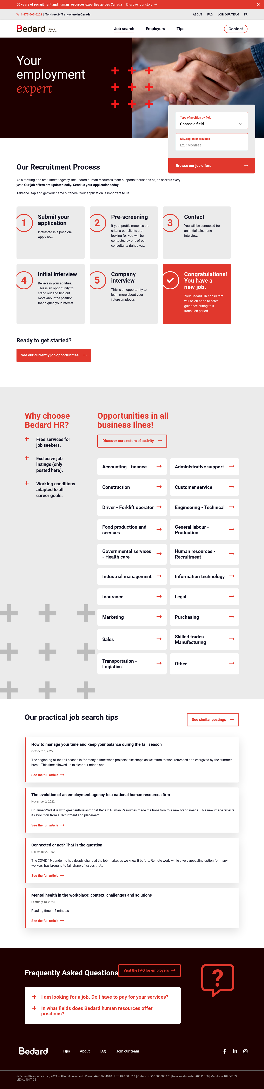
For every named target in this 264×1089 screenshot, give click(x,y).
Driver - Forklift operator (132, 507)
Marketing (132, 617)
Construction (132, 487)
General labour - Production (204, 529)
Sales (132, 639)
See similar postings (213, 719)
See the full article (47, 775)
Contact (236, 28)
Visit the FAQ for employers (150, 970)
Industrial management (132, 576)
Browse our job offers (212, 165)
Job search (124, 28)
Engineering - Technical (204, 507)
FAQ (210, 14)
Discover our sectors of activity (132, 440)
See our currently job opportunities (54, 355)
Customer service (204, 487)
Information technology (204, 576)
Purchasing (204, 617)
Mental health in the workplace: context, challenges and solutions (91, 895)
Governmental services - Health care (132, 554)
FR (246, 14)
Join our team (228, 14)
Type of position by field (195, 117)
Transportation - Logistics (132, 663)
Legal (204, 597)
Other (204, 663)
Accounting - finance (132, 466)
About (197, 14)
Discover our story (141, 4)
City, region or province (195, 138)
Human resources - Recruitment (204, 554)
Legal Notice (26, 1079)
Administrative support (204, 466)
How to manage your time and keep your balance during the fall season (96, 744)
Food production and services (132, 529)
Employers (155, 28)
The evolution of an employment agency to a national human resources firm (100, 794)
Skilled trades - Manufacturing (204, 639)
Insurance (132, 597)
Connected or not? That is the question (66, 845)
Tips (180, 28)
